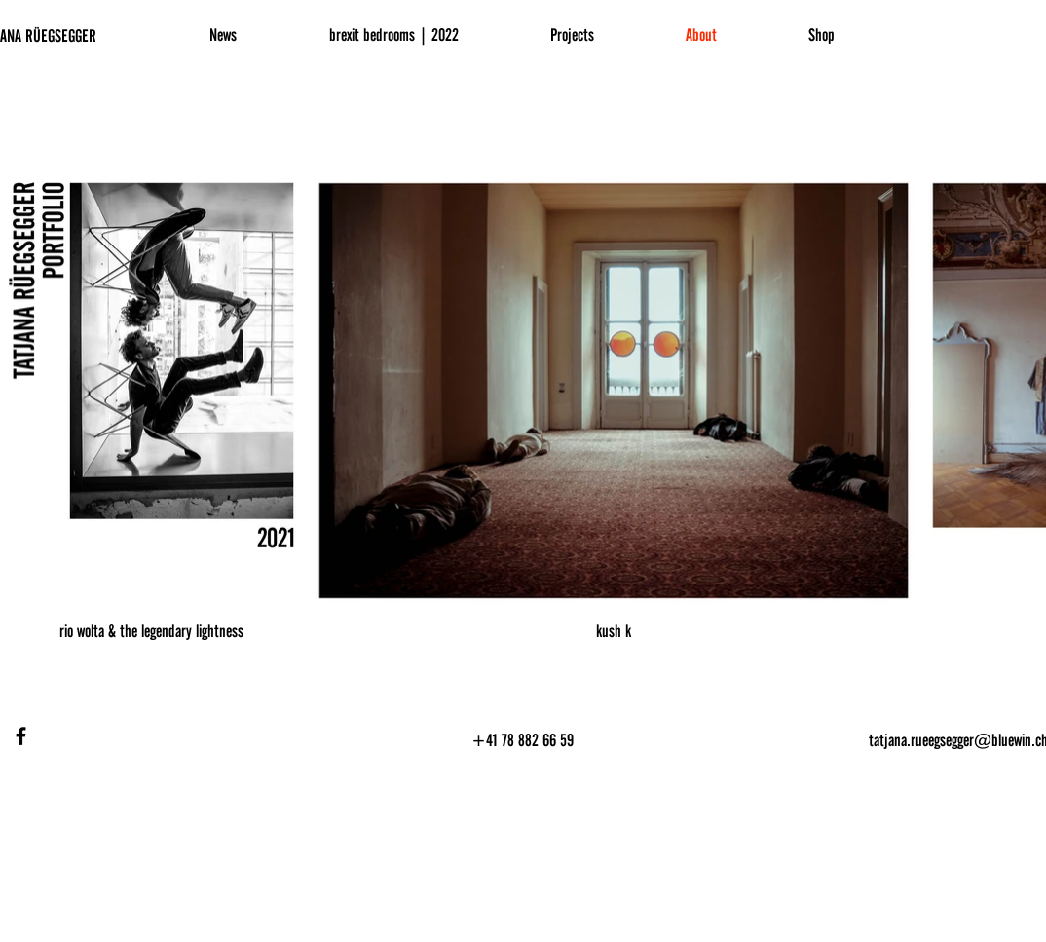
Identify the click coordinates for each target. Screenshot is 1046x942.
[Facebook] (21, 736)
